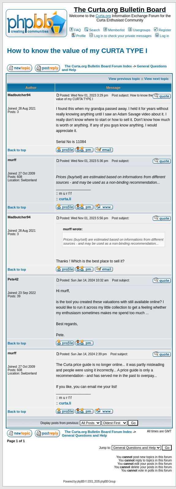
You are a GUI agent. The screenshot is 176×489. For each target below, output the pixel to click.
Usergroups (139, 30)
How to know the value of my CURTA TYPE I (77, 51)
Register (162, 30)
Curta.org (103, 16)
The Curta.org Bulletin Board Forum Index (98, 66)
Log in (162, 36)
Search (92, 30)
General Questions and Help (84, 435)
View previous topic (124, 79)
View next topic (156, 79)
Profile (79, 36)
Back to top (17, 150)
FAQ (75, 30)
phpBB (80, 481)
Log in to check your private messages (120, 36)
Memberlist (114, 30)
